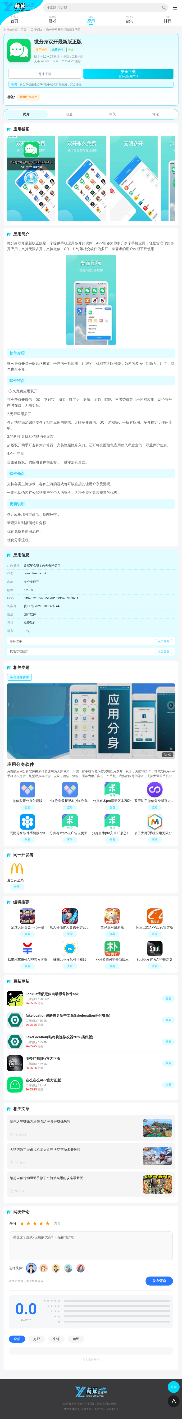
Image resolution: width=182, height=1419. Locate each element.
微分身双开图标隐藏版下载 (63, 29)
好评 (36, 1339)
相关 (112, 114)
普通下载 (44, 74)
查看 (168, 998)
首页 (23, 29)
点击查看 (163, 641)
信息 (69, 114)
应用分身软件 (28, 97)
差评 (76, 1339)
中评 (56, 1339)
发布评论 (159, 1281)
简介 (26, 114)
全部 (17, 1339)
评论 (155, 114)
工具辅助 (36, 29)
